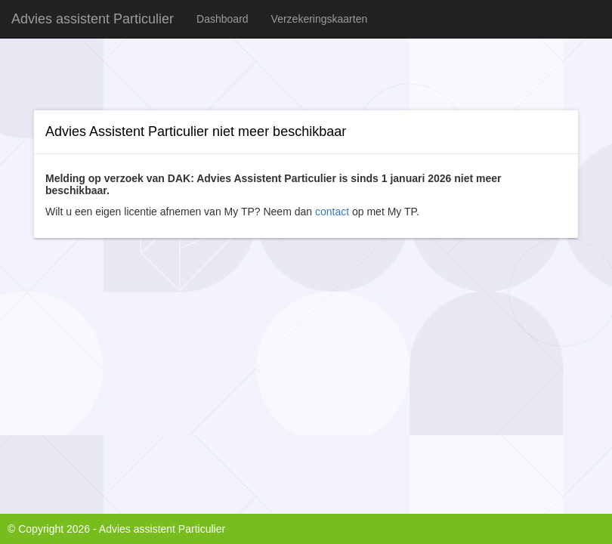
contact (332, 212)
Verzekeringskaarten (319, 19)
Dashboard (222, 19)
